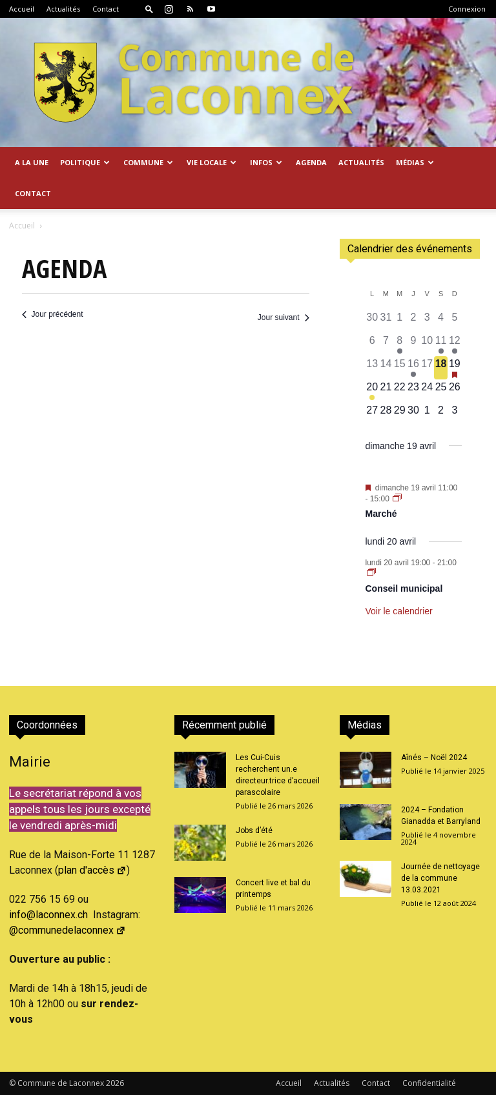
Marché (381, 513)
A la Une (31, 162)
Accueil (21, 9)
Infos (266, 162)
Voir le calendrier (399, 611)
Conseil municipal (404, 588)
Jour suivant (283, 317)
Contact (105, 9)
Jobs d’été (254, 830)
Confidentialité (429, 1083)
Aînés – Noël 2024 (434, 757)
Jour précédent (52, 314)
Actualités (63, 9)
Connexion (467, 9)
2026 (115, 1083)
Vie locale (211, 162)
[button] (149, 9)
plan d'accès (92, 870)
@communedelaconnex (67, 930)
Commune (148, 162)
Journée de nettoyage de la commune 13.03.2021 (440, 878)
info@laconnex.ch (48, 915)
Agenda (311, 162)
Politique (85, 162)
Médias (415, 162)
